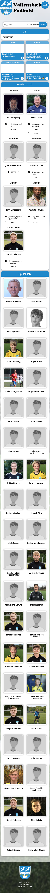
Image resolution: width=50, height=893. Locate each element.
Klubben (13, 42)
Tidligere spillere (13, 63)
